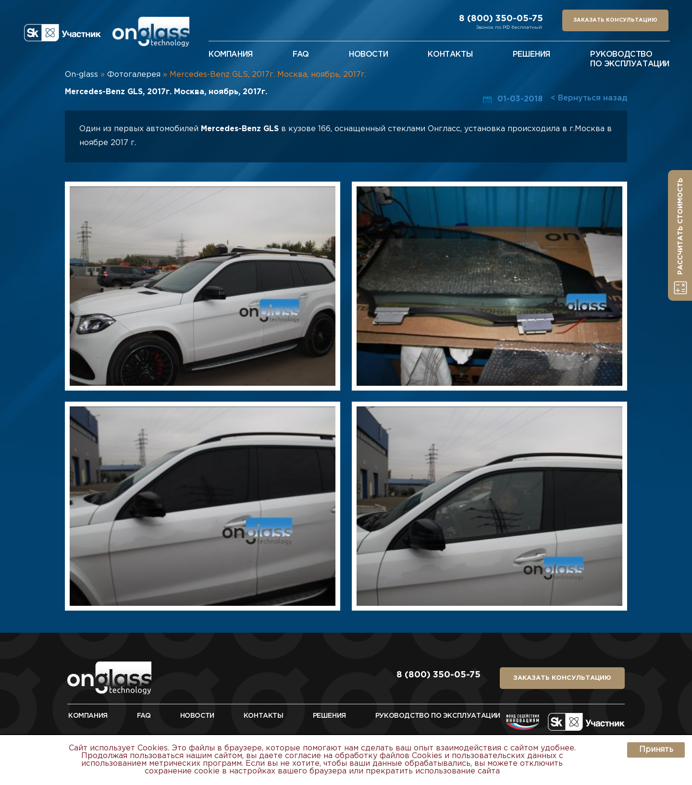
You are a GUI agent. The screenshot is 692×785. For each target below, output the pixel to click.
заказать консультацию (615, 20)
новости (368, 54)
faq (301, 54)
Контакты (264, 716)
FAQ (144, 716)
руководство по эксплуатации (437, 716)
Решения (329, 716)
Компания (231, 54)
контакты (450, 54)
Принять (656, 749)
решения (531, 54)
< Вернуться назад (589, 98)
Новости (197, 716)
